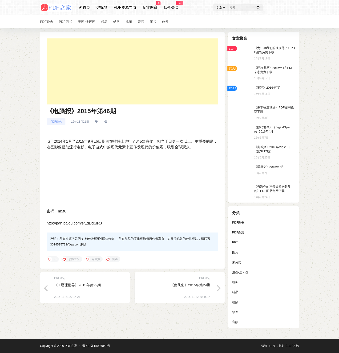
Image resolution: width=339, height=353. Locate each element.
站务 (235, 282)
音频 (235, 322)
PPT (235, 242)
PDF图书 (238, 222)
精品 (235, 292)
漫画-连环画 (240, 272)
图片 (235, 252)
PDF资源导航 (125, 7)
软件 (235, 312)
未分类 (236, 262)
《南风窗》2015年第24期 (190, 285)
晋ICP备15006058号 (96, 346)
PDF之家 (70, 346)
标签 (102, 7)
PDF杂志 (56, 121)
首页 (84, 7)
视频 (235, 302)
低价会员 (171, 5)
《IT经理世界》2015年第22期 (77, 285)
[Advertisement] (132, 71)
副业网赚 (149, 5)
